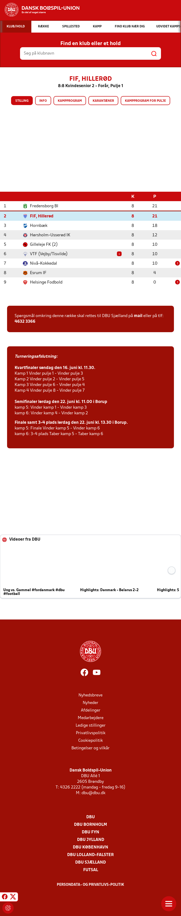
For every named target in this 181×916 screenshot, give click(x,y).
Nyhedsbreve (90, 695)
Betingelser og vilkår (90, 748)
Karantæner (103, 100)
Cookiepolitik (90, 740)
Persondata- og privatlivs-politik (90, 884)
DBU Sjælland (90, 862)
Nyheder (90, 703)
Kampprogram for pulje (145, 100)
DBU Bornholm (90, 825)
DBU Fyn (90, 832)
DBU (90, 817)
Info (43, 100)
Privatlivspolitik (90, 733)
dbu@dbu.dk (93, 793)
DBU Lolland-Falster (90, 855)
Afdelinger (90, 710)
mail (138, 316)
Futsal (90, 870)
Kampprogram (70, 100)
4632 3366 (25, 321)
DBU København (90, 847)
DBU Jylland (90, 840)
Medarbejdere (90, 718)
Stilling (22, 100)
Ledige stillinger (91, 725)
